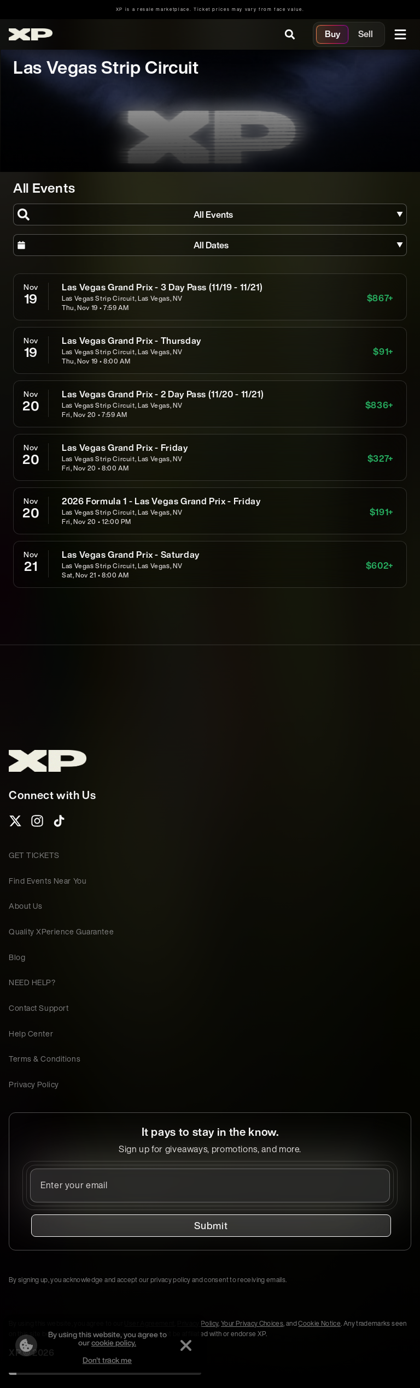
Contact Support (38, 1008)
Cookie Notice (319, 1323)
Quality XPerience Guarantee (61, 931)
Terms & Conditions (44, 1058)
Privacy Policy (34, 1084)
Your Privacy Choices (252, 1323)
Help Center (31, 1033)
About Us (25, 906)
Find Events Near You (47, 880)
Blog (17, 957)
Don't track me (104, 1360)
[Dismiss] (182, 1345)
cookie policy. (110, 1342)
